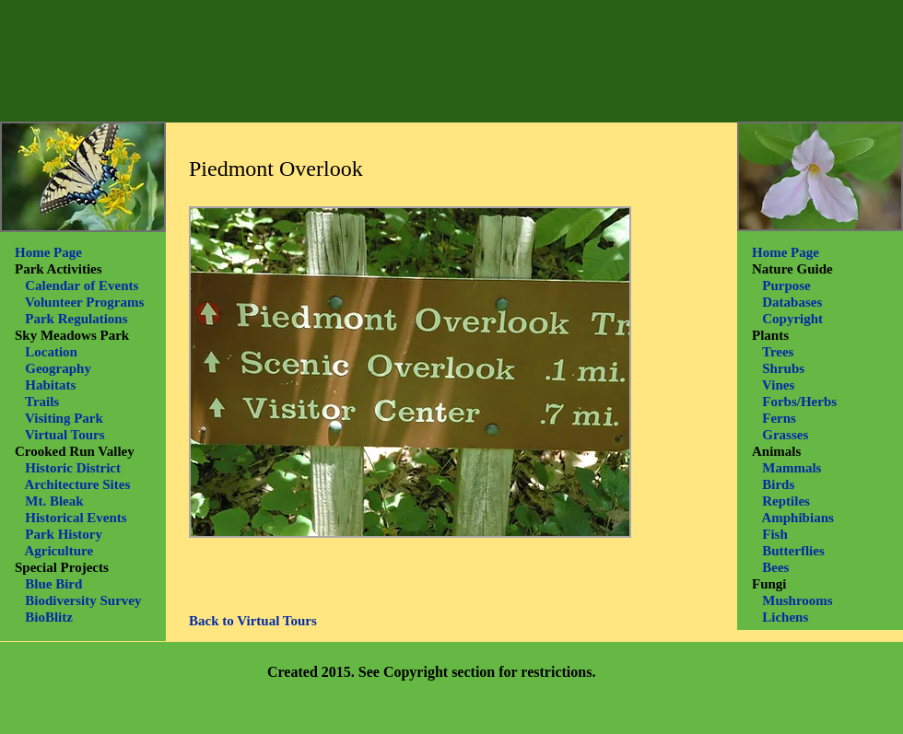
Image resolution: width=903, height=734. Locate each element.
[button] (410, 372)
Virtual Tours (65, 434)
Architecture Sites (77, 484)
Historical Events (75, 517)
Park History (63, 534)
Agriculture (58, 550)
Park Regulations (76, 318)
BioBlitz (50, 617)
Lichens (785, 617)
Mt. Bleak (54, 501)
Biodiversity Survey (83, 600)
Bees (775, 567)
